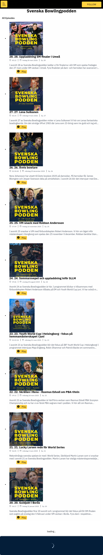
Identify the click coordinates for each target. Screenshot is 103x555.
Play (21, 71)
